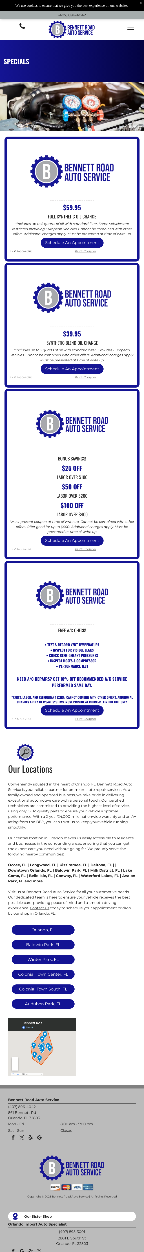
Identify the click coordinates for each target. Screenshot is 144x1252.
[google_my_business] (39, 1138)
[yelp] (31, 1138)
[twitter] (22, 1138)
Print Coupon (85, 251)
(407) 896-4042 (72, 15)
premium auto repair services (95, 789)
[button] (130, 29)
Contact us (39, 908)
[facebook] (13, 1138)
